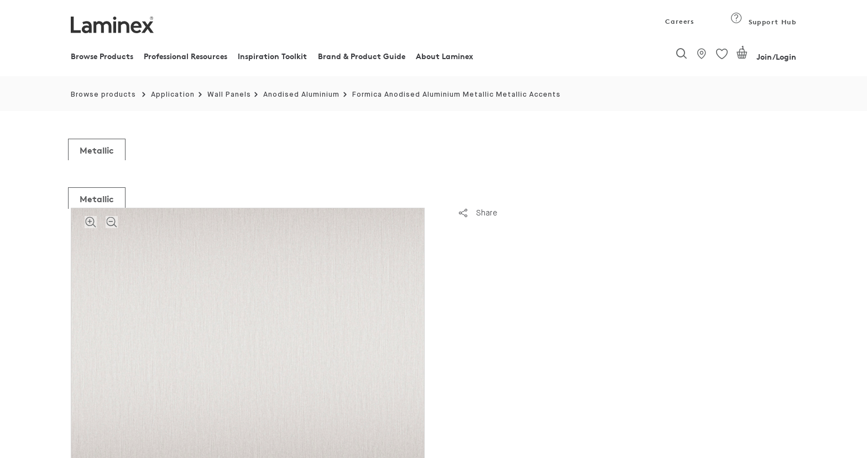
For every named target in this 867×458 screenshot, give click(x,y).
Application (173, 94)
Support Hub (763, 22)
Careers (679, 21)
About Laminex (444, 56)
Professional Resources (185, 56)
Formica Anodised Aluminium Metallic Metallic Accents (456, 94)
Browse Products (102, 56)
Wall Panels (229, 94)
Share (478, 212)
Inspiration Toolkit (272, 56)
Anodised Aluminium (301, 94)
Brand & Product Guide (361, 56)
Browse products (103, 94)
